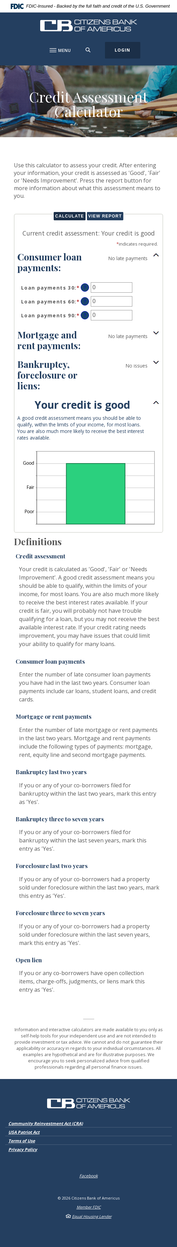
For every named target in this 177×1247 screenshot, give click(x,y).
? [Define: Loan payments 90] (85, 315)
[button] (88, 261)
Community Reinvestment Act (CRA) (45, 1123)
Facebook (88, 1176)
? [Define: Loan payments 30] (85, 287)
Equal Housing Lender (92, 1216)
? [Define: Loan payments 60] (85, 301)
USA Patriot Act (23, 1132)
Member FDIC (89, 1207)
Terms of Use (21, 1141)
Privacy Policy (22, 1149)
